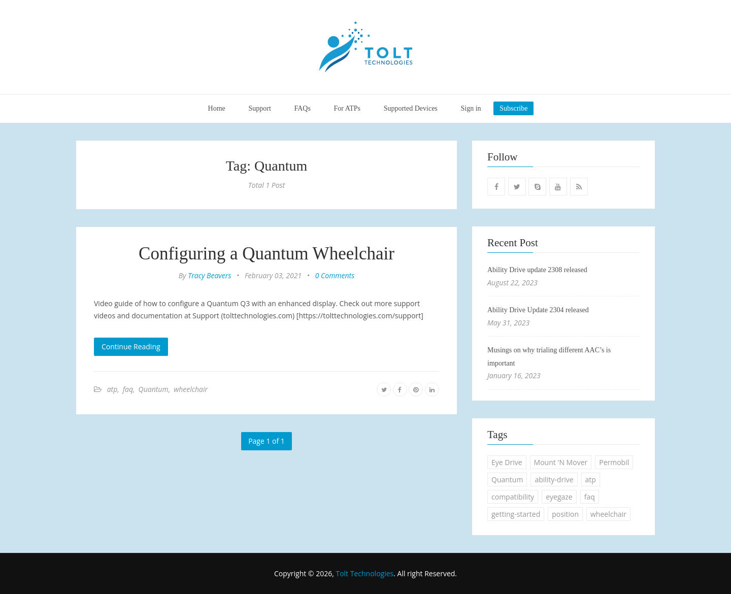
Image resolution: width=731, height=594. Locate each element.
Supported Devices (411, 108)
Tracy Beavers (209, 275)
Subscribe (513, 108)
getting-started (515, 514)
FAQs (302, 108)
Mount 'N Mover (561, 462)
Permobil (614, 462)
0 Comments (335, 275)
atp (112, 389)
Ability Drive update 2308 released (537, 270)
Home (216, 108)
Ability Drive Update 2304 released (538, 310)
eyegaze (559, 497)
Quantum (154, 389)
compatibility (512, 497)
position (565, 514)
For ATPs (347, 108)
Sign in (470, 108)
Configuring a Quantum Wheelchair (266, 253)
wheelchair (191, 389)
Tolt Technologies (364, 573)
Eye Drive (506, 462)
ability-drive (554, 479)
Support (259, 108)
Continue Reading (131, 346)
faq (128, 389)
